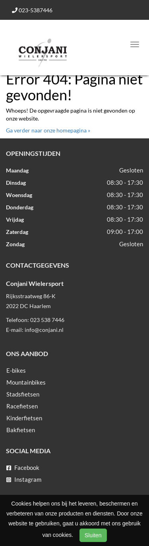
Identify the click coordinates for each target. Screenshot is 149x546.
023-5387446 (32, 10)
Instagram (23, 479)
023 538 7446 (47, 319)
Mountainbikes (26, 382)
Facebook (22, 467)
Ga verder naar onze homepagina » (48, 130)
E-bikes (16, 370)
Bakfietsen (20, 429)
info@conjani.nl (44, 329)
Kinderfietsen (24, 417)
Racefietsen (22, 406)
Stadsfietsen (22, 394)
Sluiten (93, 535)
